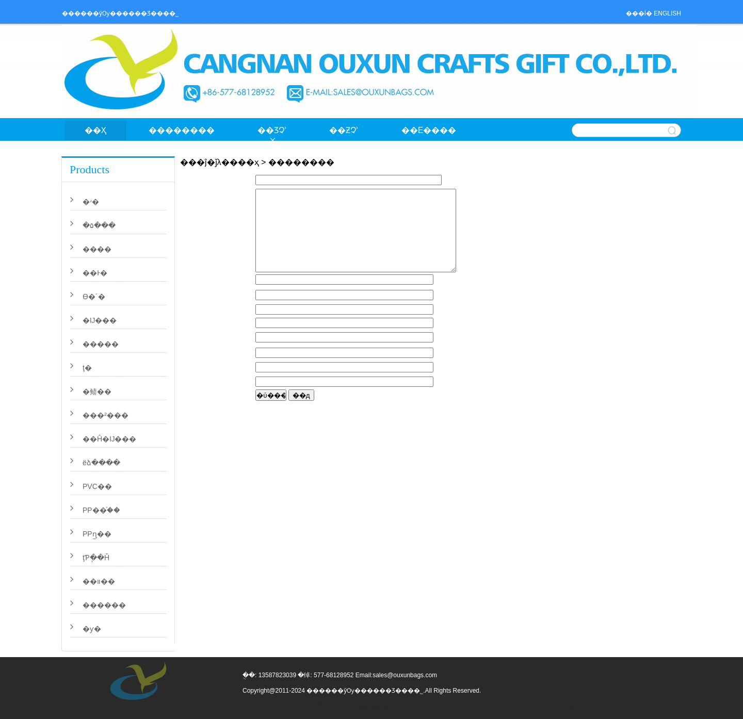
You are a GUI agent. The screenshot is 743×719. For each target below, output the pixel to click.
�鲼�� (97, 391)
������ (104, 605)
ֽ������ (371, 706)
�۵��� (99, 225)
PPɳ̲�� (97, 534)
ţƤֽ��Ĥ (96, 557)
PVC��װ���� (423, 706)
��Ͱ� (95, 273)
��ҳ (95, 130)
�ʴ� (91, 202)
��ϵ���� (429, 130)
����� (101, 344)
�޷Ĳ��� (100, 320)
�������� (182, 130)
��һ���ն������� (268, 706)
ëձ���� (101, 463)
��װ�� (99, 581)
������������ (526, 706)
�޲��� (97, 249)
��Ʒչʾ (272, 130)
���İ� (639, 13)
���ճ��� (474, 706)
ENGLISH (667, 13)
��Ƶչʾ (344, 130)
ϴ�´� (94, 296)
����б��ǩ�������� (320, 706)
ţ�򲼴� (87, 368)
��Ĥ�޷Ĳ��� (109, 439)
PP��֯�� (101, 510)
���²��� (105, 415)
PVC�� (97, 486)
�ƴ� (92, 629)
